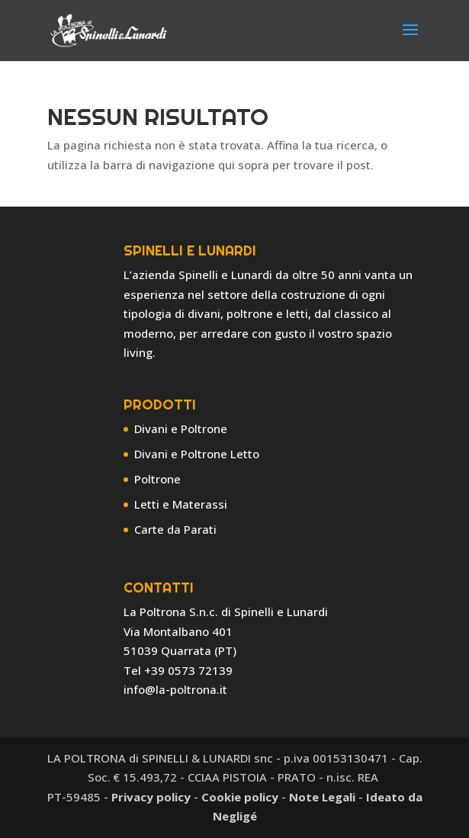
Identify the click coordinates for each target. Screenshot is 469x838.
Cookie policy (239, 796)
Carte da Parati (175, 529)
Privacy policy (151, 796)
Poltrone (157, 478)
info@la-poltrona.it (175, 689)
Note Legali (322, 796)
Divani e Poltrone (180, 428)
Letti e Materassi (180, 504)
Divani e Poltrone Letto (196, 453)
